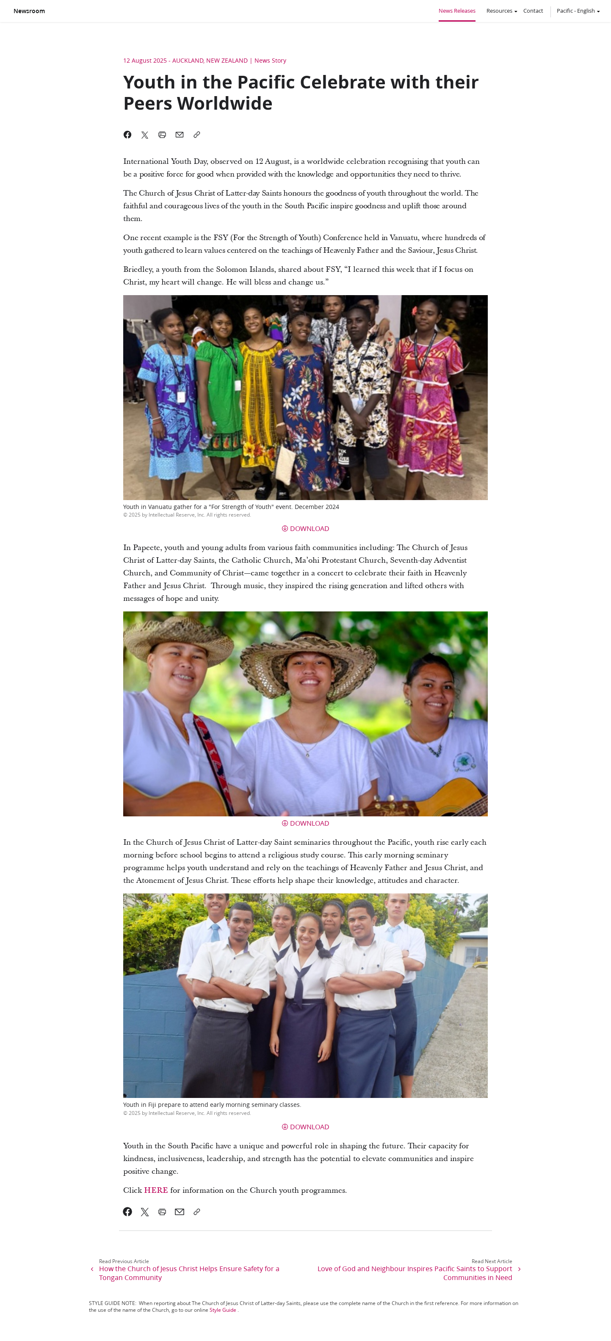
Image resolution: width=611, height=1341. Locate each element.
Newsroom (29, 11)
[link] (127, 1211)
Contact (533, 10)
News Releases (457, 10)
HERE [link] (156, 1190)
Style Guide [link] (223, 1309)
